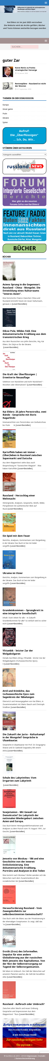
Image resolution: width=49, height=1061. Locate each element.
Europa (6, 104)
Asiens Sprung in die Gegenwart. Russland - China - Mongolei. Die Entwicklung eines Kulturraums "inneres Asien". (21, 289)
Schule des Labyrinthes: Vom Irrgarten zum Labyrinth (19, 779)
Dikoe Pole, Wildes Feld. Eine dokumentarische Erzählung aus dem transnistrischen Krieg (24, 334)
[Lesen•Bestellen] (19, 304)
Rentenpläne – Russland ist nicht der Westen (30, 84)
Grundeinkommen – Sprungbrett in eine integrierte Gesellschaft (23, 612)
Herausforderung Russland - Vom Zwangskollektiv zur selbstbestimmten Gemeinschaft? (23, 911)
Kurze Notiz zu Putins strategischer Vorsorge (26, 68)
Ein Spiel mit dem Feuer (16, 535)
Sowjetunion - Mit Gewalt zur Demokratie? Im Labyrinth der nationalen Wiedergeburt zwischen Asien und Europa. (23, 816)
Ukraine (6, 118)
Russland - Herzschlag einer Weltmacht (19, 497)
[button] (45, 3)
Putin (5, 113)
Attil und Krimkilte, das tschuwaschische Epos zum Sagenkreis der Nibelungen (18, 694)
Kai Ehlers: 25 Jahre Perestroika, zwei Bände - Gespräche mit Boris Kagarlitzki (24, 414)
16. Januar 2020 (22, 73)
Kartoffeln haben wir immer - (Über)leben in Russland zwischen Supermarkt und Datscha (22, 455)
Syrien (5, 122)
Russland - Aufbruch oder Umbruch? (24, 1004)
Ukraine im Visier (13, 573)
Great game (8, 109)
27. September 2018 (24, 89)
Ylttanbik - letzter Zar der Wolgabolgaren (18, 652)
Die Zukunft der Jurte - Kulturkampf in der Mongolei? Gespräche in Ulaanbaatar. (24, 737)
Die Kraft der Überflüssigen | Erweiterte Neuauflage (20, 376)
